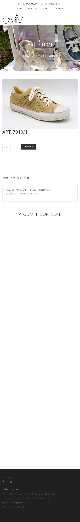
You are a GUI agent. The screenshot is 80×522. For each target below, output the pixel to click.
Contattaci (32, 8)
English (59, 8)
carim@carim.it (53, 4)
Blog (37, 55)
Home (27, 55)
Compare (28, 146)
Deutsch (46, 8)
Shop (19, 8)
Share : (5, 178)
